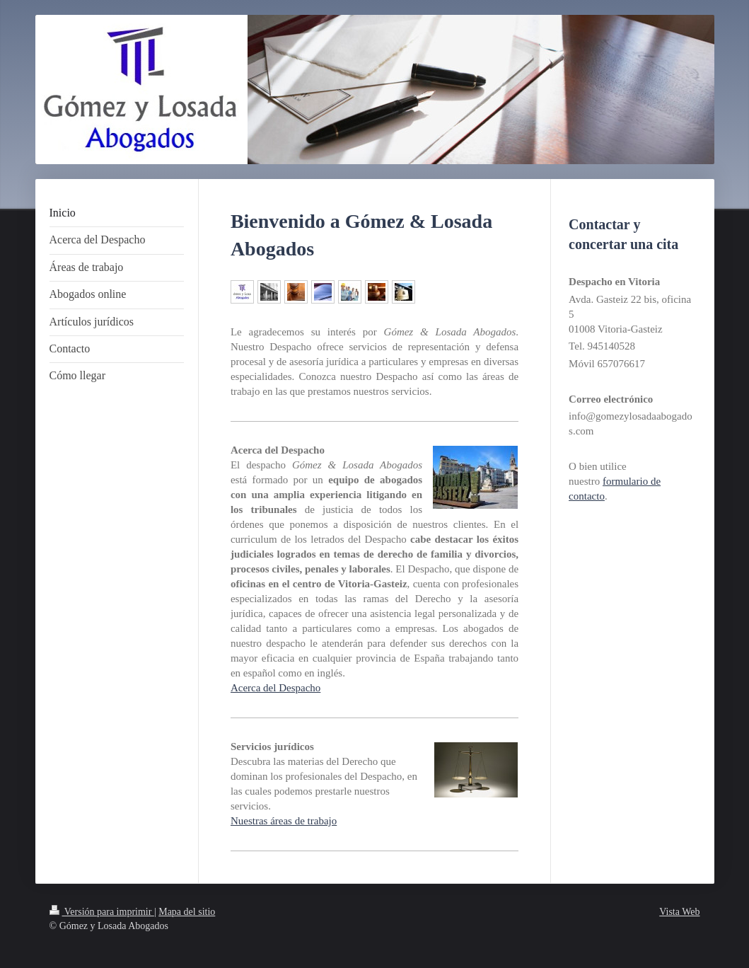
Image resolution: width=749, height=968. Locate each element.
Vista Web (679, 911)
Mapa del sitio (186, 911)
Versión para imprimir (102, 911)
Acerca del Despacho (275, 687)
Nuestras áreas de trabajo (284, 820)
